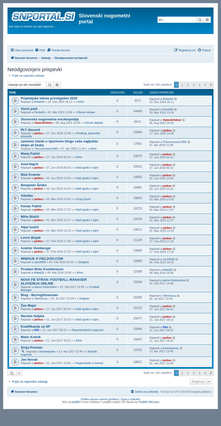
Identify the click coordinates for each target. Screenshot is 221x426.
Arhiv (81, 115)
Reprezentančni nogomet (87, 343)
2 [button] (182, 98)
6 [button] (205, 98)
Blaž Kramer (30, 188)
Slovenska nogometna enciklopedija (50, 133)
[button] (211, 99)
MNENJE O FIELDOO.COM (42, 272)
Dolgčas (84, 275)
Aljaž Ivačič (30, 241)
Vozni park (29, 122)
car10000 (40, 275)
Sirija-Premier (32, 361)
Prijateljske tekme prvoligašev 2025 (49, 112)
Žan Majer (29, 319)
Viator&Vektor (43, 136)
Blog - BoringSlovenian (39, 309)
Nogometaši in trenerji (89, 376)
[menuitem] (40, 64)
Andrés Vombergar (36, 262)
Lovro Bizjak (31, 251)
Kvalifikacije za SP (35, 340)
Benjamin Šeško (34, 199)
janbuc (38, 147)
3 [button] (188, 98)
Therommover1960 (46, 162)
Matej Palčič (30, 167)
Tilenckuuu (41, 312)
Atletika (27, 209)
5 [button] (199, 98)
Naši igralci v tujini (87, 181)
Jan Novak (29, 373)
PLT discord (30, 144)
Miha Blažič (30, 230)
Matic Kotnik (31, 351)
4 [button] (194, 98)
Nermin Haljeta (32, 330)
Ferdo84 (39, 126)
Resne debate (86, 126)
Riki (36, 343)
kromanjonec (48, 365)
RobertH (39, 115)
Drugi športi (83, 212)
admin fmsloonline (45, 300)
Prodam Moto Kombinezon (42, 283)
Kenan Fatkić (31, 220)
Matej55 (39, 286)
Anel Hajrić (29, 178)
